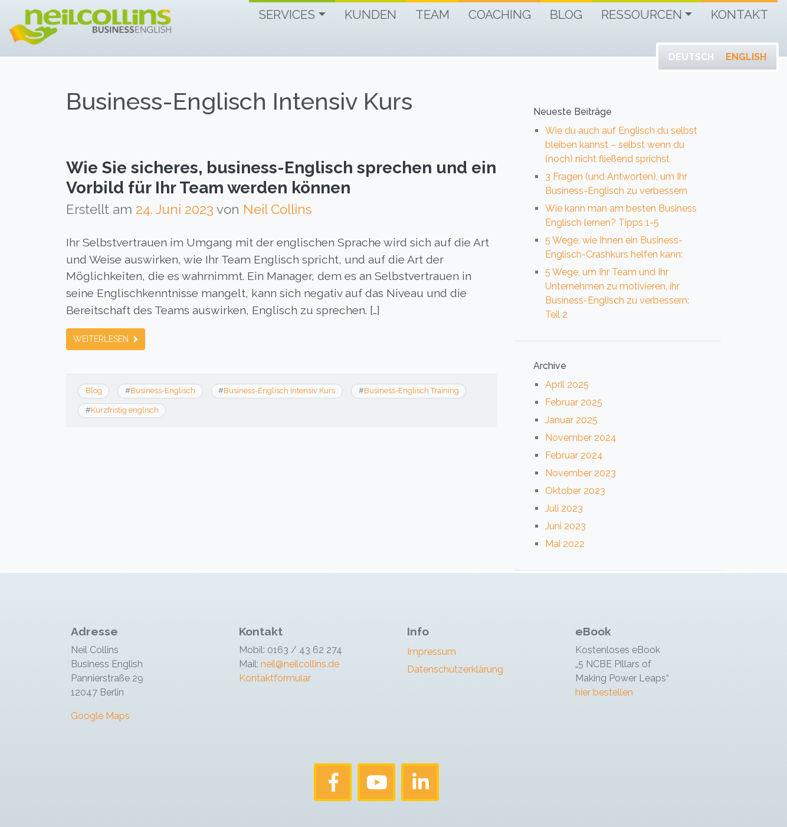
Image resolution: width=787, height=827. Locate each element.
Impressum (431, 651)
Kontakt (739, 14)
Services (286, 14)
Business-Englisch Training (411, 390)
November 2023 (580, 473)
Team (432, 14)
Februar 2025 (573, 402)
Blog (566, 14)
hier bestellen (604, 692)
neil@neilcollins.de (298, 664)
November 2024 (581, 437)
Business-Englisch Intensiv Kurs (279, 390)
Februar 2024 (574, 455)
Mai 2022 (565, 543)
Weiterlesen (105, 339)
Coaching (499, 14)
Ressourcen (641, 14)
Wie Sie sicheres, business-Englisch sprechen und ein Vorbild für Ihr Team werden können (281, 177)
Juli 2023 (564, 508)
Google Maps (100, 715)
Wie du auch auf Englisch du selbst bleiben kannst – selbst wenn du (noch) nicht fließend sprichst (621, 144)
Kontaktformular (275, 678)
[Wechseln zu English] (746, 57)
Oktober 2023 (575, 490)
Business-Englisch (162, 390)
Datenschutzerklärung (455, 669)
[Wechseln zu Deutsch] (691, 57)
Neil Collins (277, 209)
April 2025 (567, 384)
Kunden (370, 14)
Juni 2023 (565, 526)
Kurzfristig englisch (125, 410)
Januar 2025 (571, 420)
